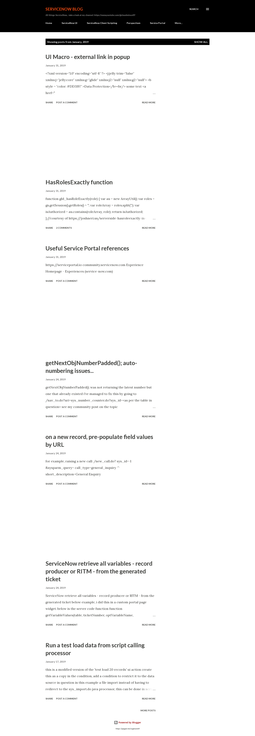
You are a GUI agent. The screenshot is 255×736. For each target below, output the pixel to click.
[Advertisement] (100, 141)
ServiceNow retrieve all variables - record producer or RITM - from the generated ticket (99, 571)
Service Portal (157, 23)
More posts (148, 710)
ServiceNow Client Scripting (102, 23)
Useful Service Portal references (87, 248)
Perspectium (133, 23)
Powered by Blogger (127, 722)
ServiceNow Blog (64, 9)
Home (49, 23)
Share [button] (49, 102)
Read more (148, 102)
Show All (201, 41)
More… (178, 23)
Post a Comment (67, 102)
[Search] (193, 9)
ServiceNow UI (69, 23)
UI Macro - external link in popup (88, 56)
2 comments (64, 227)
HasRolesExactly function (79, 182)
